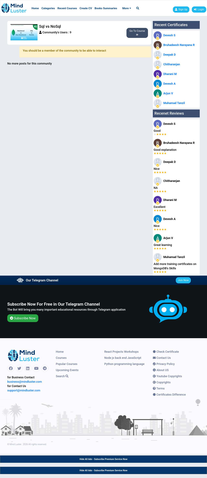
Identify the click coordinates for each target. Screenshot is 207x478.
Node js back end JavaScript (122, 357)
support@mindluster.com (23, 390)
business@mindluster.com (24, 381)
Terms (159, 388)
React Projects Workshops (121, 351)
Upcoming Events (67, 370)
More (126, 8)
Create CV (86, 8)
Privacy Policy (164, 364)
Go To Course (137, 32)
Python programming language (124, 364)
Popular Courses (66, 364)
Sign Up (181, 9)
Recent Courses (67, 8)
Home (35, 8)
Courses (61, 357)
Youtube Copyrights (167, 376)
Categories (48, 8)
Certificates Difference (169, 394)
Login (199, 9)
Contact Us (162, 357)
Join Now (183, 280)
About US (161, 370)
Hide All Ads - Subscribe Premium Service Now (103, 459)
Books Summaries (106, 8)
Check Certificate (166, 351)
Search (62, 376)
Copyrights (162, 382)
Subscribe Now (23, 318)
